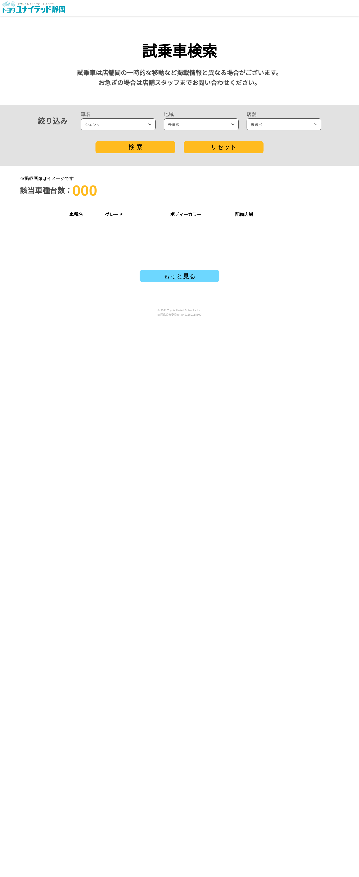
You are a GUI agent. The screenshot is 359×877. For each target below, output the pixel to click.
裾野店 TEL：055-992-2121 (255, 649)
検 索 (136, 146)
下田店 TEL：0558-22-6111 (255, 373)
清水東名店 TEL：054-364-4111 (255, 566)
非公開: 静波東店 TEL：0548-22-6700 (255, 290)
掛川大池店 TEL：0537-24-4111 (255, 594)
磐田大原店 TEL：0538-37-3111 (255, 483)
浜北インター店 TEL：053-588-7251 (255, 456)
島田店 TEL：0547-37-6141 (255, 511)
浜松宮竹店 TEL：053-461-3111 (255, 705)
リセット (223, 146)
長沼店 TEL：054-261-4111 (255, 732)
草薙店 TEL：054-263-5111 (255, 262)
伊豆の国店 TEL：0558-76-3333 (255, 345)
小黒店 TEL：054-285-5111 (255, 539)
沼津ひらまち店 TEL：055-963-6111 (255, 760)
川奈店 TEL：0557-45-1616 (255, 622)
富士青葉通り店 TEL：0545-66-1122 (255, 234)
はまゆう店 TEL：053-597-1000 (255, 400)
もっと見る (179, 829)
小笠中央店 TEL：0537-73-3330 (255, 428)
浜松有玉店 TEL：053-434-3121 (255, 677)
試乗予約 (316, 234)
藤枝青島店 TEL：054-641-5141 (255, 317)
